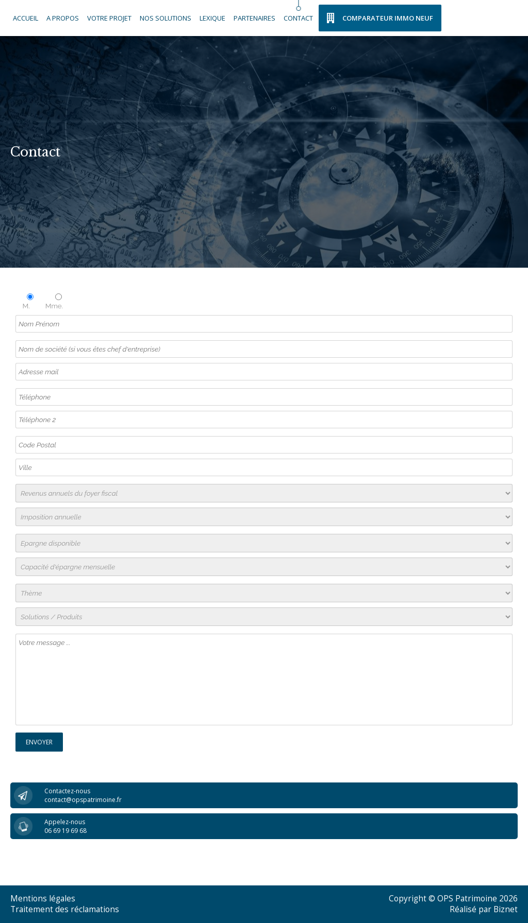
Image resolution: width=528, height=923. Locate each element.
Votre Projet (109, 18)
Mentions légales (42, 898)
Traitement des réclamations (64, 909)
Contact (298, 18)
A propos (62, 18)
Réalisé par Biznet (484, 909)
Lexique (212, 18)
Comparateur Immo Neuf (387, 18)
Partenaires (254, 18)
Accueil (25, 18)
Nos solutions (165, 18)
